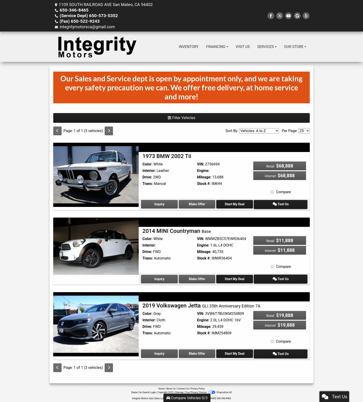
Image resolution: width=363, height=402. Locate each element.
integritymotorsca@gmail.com (87, 26)
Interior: (149, 170)
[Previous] (57, 131)
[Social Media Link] (306, 15)
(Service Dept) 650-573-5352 (86, 15)
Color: (147, 164)
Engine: (203, 170)
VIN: (200, 164)
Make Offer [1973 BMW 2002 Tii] (203, 204)
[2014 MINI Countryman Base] (96, 245)
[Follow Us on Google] (297, 15)
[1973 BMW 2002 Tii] (96, 174)
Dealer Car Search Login (143, 390)
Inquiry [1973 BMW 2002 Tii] (161, 204)
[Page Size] (304, 130)
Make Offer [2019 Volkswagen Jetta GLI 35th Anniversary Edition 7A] (203, 352)
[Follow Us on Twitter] (279, 15)
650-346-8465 (73, 10)
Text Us (287, 204)
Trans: (147, 183)
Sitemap (179, 390)
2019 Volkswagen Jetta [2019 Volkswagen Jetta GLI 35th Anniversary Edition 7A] (201, 304)
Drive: (147, 177)
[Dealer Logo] (97, 46)
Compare (283, 192)
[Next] (109, 131)
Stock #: (204, 183)
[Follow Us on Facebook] (270, 15)
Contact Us (183, 386)
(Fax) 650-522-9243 (78, 21)
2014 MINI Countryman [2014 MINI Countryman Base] (176, 230)
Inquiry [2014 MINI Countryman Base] (161, 278)
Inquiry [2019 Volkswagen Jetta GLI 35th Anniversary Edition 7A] (161, 352)
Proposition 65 (224, 390)
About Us (171, 386)
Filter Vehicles (181, 118)
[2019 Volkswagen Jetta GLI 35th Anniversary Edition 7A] (96, 322)
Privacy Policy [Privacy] (198, 386)
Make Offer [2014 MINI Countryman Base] (203, 278)
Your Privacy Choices (200, 390)
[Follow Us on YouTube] (288, 15)
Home (161, 386)
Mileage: (204, 177)
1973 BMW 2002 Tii (166, 156)
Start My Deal (245, 204)
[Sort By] (259, 130)
